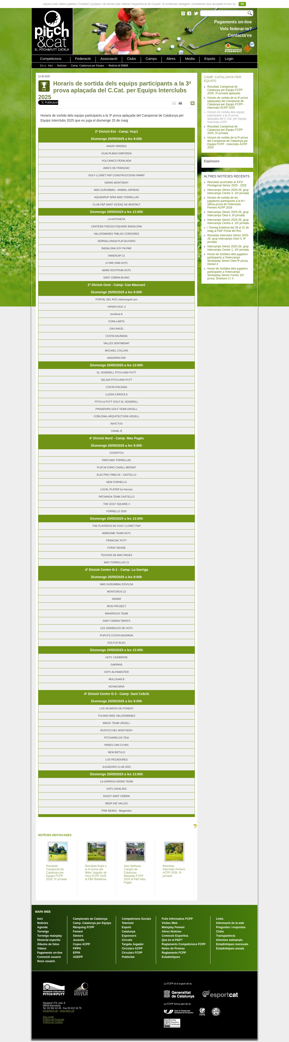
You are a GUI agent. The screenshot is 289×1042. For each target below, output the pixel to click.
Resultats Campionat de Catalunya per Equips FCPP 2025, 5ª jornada (225, 130)
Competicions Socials (136, 918)
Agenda (42, 927)
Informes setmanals (229, 940)
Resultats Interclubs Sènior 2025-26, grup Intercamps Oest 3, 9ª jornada (228, 239)
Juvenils (78, 940)
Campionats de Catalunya (90, 918)
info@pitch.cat (50, 1010)
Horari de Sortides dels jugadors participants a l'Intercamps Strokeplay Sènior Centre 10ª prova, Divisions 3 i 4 (227, 273)
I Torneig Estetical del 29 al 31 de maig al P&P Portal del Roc (228, 229)
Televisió (127, 923)
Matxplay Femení (173, 927)
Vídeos (41, 948)
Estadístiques (171, 957)
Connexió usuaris (49, 957)
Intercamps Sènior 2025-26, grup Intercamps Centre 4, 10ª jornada (228, 221)
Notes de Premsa (173, 948)
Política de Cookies (53, 1022)
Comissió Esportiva (175, 935)
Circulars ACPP (132, 948)
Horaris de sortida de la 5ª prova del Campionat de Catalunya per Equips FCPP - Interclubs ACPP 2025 (227, 142)
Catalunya (128, 931)
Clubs (131, 59)
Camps (151, 59)
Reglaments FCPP (174, 952)
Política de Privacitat (53, 1019)
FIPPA (77, 948)
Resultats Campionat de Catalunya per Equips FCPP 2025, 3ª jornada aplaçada (225, 90)
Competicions (50, 59)
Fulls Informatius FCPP (177, 918)
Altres (170, 59)
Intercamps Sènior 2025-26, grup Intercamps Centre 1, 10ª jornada (228, 248)
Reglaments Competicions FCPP (183, 944)
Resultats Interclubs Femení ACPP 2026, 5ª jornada (174, 871)
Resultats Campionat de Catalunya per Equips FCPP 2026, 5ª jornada (56, 872)
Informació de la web (230, 923)
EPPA (76, 952)
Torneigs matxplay (49, 935)
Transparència (225, 935)
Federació (83, 59)
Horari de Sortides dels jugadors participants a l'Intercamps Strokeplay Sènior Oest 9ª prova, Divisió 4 (228, 259)
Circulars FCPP (132, 952)
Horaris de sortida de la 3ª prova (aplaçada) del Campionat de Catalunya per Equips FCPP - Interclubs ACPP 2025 (227, 102)
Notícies (62, 65)
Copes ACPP (81, 944)
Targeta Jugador (133, 944)
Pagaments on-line (49, 952)
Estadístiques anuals (230, 948)
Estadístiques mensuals (232, 944)
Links (219, 918)
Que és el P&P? (172, 940)
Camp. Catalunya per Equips (87, 65)
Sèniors (78, 935)
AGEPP (78, 957)
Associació (108, 59)
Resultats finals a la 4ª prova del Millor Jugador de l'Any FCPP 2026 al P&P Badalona (96, 872)
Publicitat (128, 957)
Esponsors (129, 935)
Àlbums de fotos (48, 944)
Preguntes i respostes (230, 927)
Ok (242, 4)
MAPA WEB (42, 911)
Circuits (127, 940)
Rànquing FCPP (83, 927)
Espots (209, 59)
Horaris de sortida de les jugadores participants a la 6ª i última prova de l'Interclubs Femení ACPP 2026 (226, 202)
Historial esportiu (48, 940)
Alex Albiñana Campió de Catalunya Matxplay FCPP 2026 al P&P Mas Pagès (135, 874)
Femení (78, 931)
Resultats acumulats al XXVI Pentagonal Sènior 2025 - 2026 (226, 183)
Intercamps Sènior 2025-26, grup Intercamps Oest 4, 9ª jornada (228, 213)
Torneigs (43, 931)
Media (190, 59)
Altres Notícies (171, 931)
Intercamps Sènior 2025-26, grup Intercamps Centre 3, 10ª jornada (228, 191)
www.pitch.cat (67, 1010)
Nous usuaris (46, 961)
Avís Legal (48, 1017)
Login (229, 59)
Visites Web (169, 923)
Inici (50, 65)
